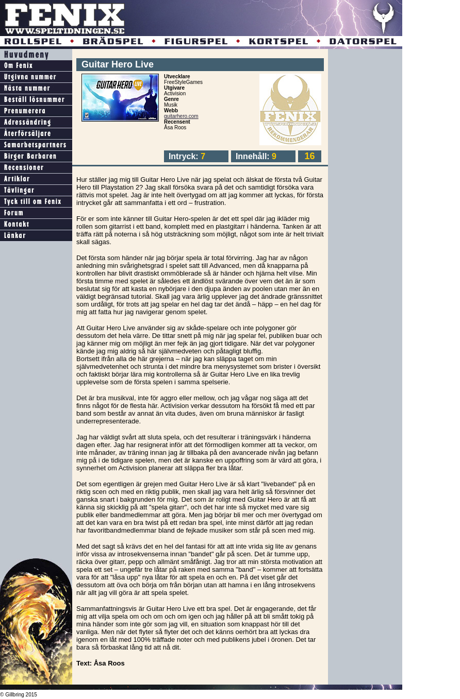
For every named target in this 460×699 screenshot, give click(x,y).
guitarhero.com (181, 116)
